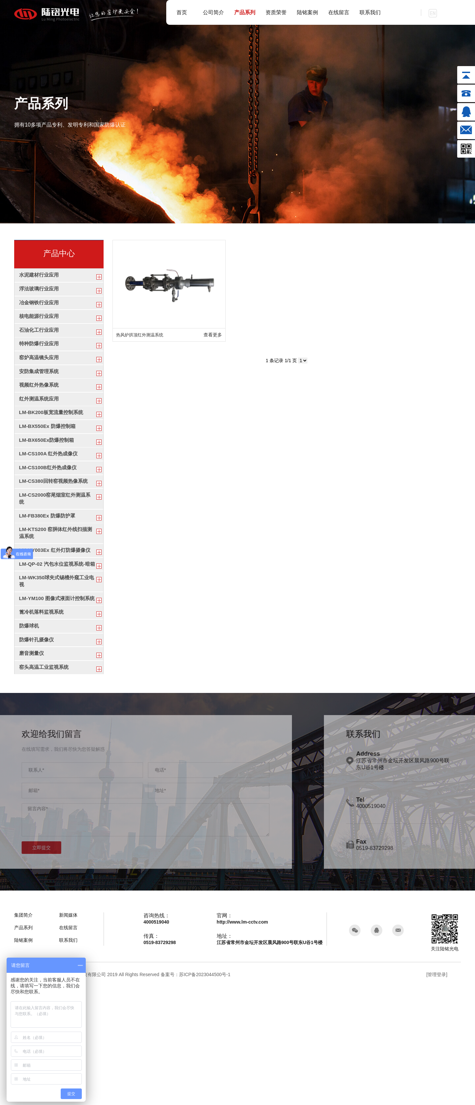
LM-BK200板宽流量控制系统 (53, 451)
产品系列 (244, 12)
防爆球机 (29, 730)
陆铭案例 (307, 12)
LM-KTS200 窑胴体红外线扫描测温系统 (55, 601)
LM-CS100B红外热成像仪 (49, 521)
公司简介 (213, 12)
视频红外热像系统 (40, 416)
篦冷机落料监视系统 (43, 713)
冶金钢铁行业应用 (40, 311)
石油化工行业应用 (40, 346)
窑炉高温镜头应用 (40, 381)
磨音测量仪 (32, 765)
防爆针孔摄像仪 (37, 747)
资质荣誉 (276, 12)
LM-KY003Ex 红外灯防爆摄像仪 (57, 622)
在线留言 (338, 12)
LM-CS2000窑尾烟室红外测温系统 (57, 559)
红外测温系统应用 (40, 434)
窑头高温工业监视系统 (45, 782)
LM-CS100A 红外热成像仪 (50, 503)
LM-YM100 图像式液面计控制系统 (56, 692)
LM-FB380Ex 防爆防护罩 (49, 580)
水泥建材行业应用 (40, 276)
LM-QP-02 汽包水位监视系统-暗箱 (56, 643)
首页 (181, 12)
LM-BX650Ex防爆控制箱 (48, 486)
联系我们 (370, 12)
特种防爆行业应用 (40, 363)
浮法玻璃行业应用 (40, 294)
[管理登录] (436, 1092)
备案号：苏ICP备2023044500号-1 (196, 1092)
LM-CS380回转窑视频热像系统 (55, 538)
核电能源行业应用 (40, 328)
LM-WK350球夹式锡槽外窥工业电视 (56, 667)
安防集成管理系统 (40, 398)
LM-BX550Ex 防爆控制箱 (49, 468)
